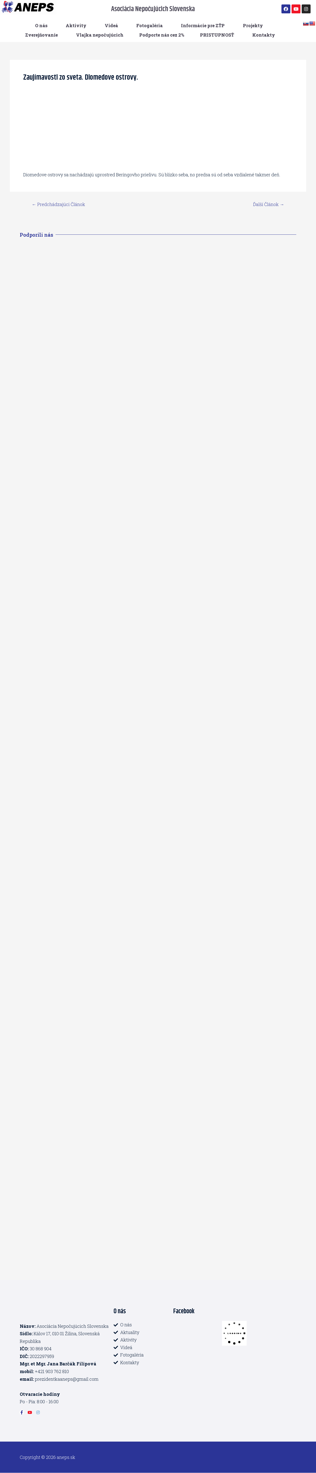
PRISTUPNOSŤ (217, 35)
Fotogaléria (149, 25)
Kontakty (263, 35)
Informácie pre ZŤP (203, 25)
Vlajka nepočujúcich (99, 35)
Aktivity (76, 25)
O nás (41, 25)
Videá (111, 25)
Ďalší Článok (268, 204)
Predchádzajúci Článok (58, 204)
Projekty (253, 25)
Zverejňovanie (41, 35)
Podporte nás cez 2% (161, 35)
